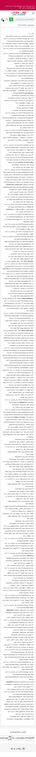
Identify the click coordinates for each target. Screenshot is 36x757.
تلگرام (32, 738)
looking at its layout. (20, 417)
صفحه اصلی (31, 25)
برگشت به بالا (18, 748)
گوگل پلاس (9, 738)
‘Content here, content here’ (14, 185)
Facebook (9, 209)
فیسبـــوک (15, 738)
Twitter (29, 207)
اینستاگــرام (26, 738)
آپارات (21, 738)
